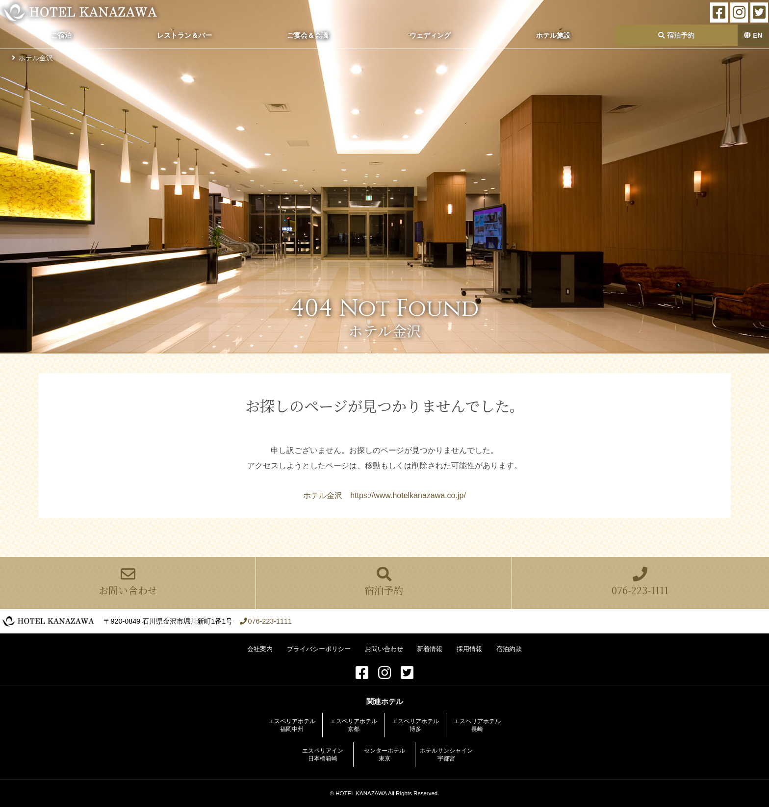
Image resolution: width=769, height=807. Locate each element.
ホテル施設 (553, 35)
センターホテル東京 (384, 754)
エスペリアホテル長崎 (477, 725)
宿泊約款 (509, 649)
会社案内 (260, 649)
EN (753, 35)
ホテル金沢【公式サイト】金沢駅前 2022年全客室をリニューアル (80, 12)
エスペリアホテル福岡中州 (291, 725)
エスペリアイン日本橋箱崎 (322, 754)
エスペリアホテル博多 (415, 725)
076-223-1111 (640, 582)
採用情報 (469, 649)
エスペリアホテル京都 (353, 725)
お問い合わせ (128, 582)
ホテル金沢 (36, 58)
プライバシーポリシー (319, 649)
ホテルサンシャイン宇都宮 (446, 754)
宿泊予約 (676, 35)
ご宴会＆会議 (307, 35)
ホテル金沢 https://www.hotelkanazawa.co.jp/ (384, 495)
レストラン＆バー (184, 35)
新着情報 (429, 649)
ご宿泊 (61, 35)
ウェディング (430, 35)
